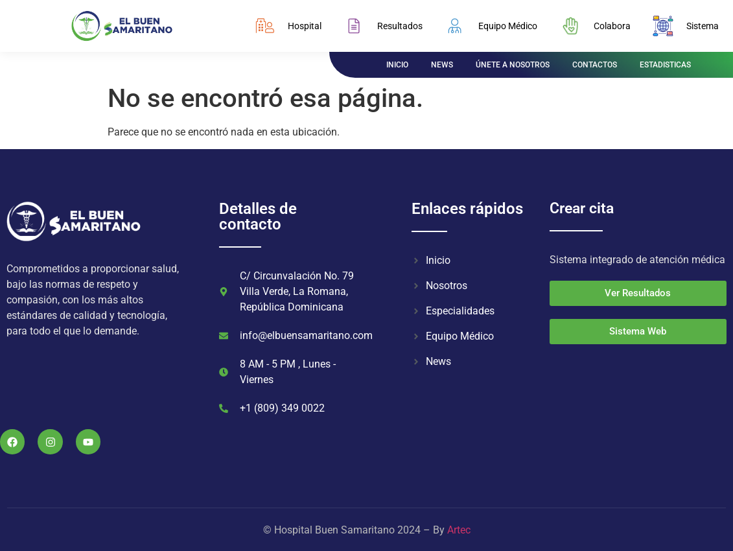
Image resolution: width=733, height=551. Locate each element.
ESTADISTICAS (665, 64)
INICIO (397, 64)
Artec (459, 530)
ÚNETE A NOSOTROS (513, 64)
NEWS (442, 64)
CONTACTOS (594, 64)
